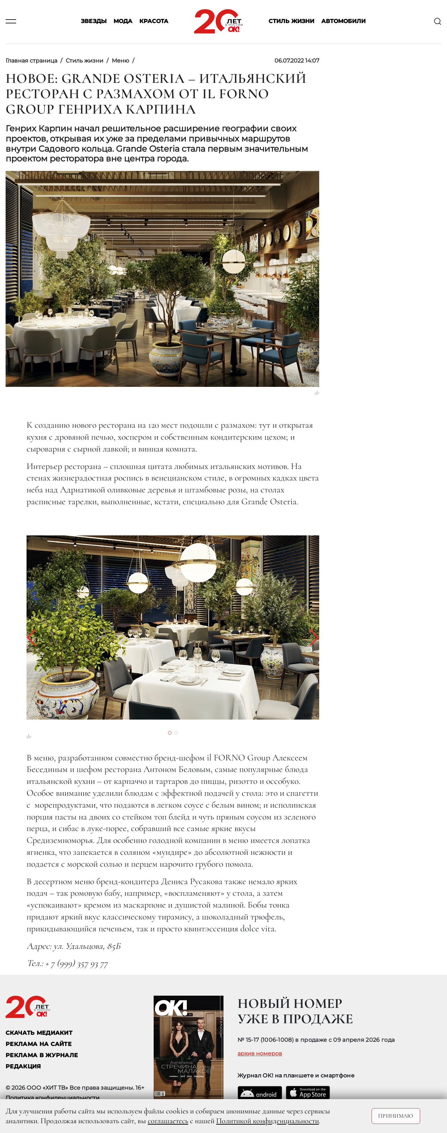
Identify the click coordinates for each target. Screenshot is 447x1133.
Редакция (23, 1066)
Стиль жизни (291, 21)
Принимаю (395, 1115)
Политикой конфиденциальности (267, 1120)
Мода (122, 21)
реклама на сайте (39, 1044)
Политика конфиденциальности (53, 1098)
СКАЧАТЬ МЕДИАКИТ (39, 1033)
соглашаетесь (168, 1120)
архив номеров (259, 1054)
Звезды (94, 21)
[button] (35, 637)
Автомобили (343, 21)
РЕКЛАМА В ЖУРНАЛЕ (42, 1055)
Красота (153, 21)
